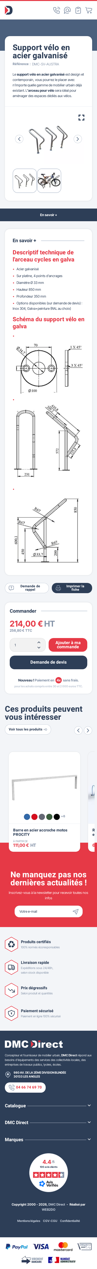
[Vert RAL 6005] (49, 817)
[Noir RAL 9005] (57, 817)
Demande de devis (48, 662)
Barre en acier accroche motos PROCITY (40, 832)
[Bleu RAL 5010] (27, 817)
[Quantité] (28, 645)
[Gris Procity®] (42, 817)
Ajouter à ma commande (68, 645)
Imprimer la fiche (70, 588)
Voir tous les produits (28, 729)
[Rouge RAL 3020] (34, 817)
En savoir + (48, 215)
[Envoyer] (77, 911)
